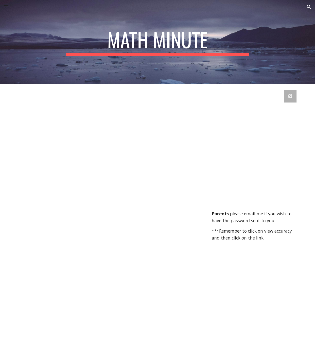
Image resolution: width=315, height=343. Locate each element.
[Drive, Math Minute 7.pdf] (109, 202)
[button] (6, 7)
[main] (157, 42)
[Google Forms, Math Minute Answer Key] (254, 148)
